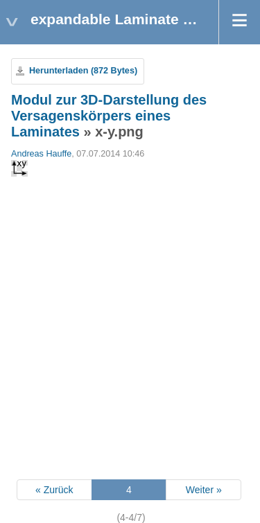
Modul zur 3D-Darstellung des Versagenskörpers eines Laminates (109, 115)
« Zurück (54, 489)
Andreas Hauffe (41, 154)
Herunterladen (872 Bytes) (83, 71)
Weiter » (204, 489)
